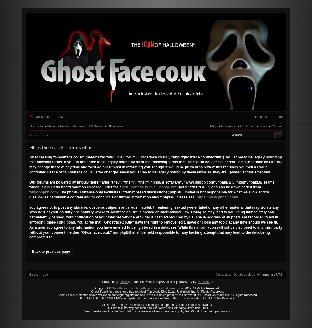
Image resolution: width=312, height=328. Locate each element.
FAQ (213, 126)
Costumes (247, 126)
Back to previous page (51, 252)
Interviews (228, 126)
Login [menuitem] (279, 116)
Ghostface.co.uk (123, 288)
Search (278, 135)
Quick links (42, 116)
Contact (277, 126)
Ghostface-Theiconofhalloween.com (160, 288)
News (51, 126)
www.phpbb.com (43, 192)
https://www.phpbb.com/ (217, 197)
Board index (38, 135)
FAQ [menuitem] (61, 116)
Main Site (36, 126)
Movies (79, 126)
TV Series (96, 126)
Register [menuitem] (261, 116)
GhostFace (116, 126)
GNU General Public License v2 (148, 187)
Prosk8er (204, 282)
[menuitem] (244, 274)
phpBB (123, 282)
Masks (64, 126)
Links (263, 126)
